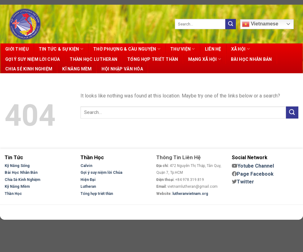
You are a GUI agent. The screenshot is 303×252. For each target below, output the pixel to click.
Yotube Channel (255, 166)
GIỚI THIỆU (17, 49)
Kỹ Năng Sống (17, 165)
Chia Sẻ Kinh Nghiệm (22, 180)
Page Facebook (255, 174)
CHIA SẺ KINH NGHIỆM (28, 68)
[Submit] (230, 24)
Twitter (245, 182)
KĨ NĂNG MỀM (77, 68)
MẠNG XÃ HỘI (204, 59)
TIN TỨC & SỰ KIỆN (61, 49)
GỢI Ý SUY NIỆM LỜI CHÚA (32, 59)
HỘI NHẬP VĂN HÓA (122, 68)
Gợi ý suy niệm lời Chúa (101, 172)
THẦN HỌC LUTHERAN (93, 59)
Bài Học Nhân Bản (21, 172)
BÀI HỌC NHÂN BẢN (251, 59)
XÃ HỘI (240, 49)
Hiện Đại (88, 179)
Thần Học (13, 193)
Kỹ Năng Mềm (17, 186)
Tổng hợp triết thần (96, 193)
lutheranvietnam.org (190, 193)
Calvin (86, 165)
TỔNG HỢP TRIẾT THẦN (152, 59)
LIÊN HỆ (213, 49)
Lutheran (88, 186)
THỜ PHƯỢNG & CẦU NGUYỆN (126, 49)
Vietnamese (260, 24)
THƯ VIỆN (182, 49)
